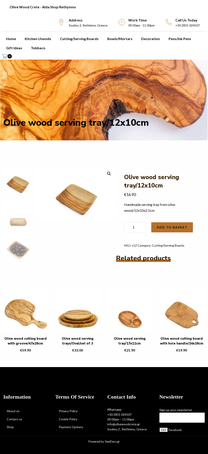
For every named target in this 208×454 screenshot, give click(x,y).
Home (11, 39)
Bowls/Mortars (119, 39)
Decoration (150, 39)
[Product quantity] (135, 227)
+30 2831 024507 (119, 414)
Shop (10, 427)
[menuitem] (104, 7)
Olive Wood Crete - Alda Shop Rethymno (43, 7)
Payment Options (71, 427)
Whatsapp (114, 409)
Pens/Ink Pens (180, 39)
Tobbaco (38, 48)
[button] (109, 174)
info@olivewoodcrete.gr (123, 424)
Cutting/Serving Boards (79, 39)
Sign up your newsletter (175, 410)
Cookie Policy (68, 419)
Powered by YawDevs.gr (104, 441)
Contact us (14, 419)
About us (13, 411)
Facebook (175, 430)
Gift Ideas (14, 48)
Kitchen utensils (38, 39)
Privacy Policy (68, 411)
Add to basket (172, 227)
